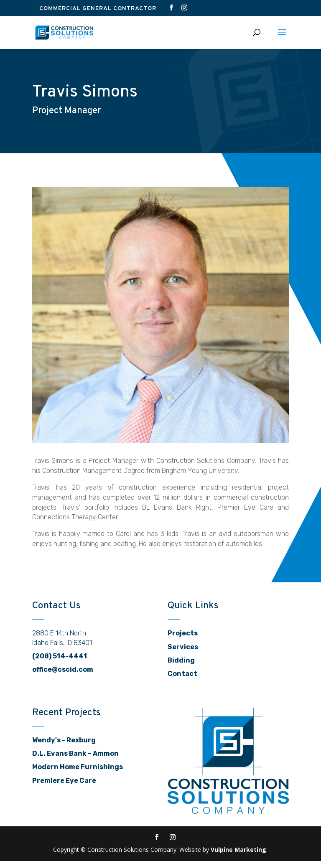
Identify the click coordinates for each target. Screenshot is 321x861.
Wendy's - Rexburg (64, 740)
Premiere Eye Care (64, 781)
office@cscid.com (62, 669)
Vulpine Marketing (238, 849)
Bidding (181, 660)
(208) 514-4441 (59, 656)
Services (183, 647)
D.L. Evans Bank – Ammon (75, 753)
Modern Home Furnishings (77, 767)
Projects (183, 633)
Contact (182, 674)
